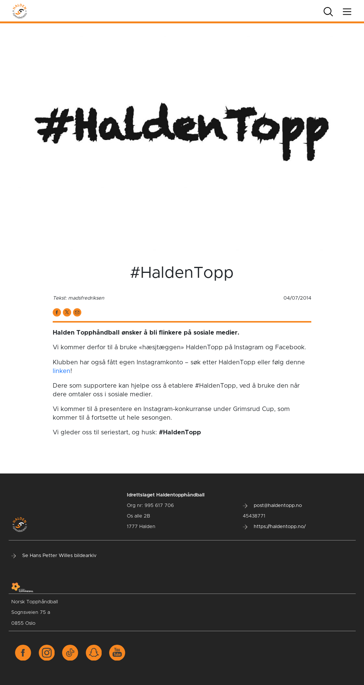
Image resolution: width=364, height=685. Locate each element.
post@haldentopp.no (272, 505)
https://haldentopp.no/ (274, 526)
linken (61, 371)
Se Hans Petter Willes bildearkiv (53, 555)
